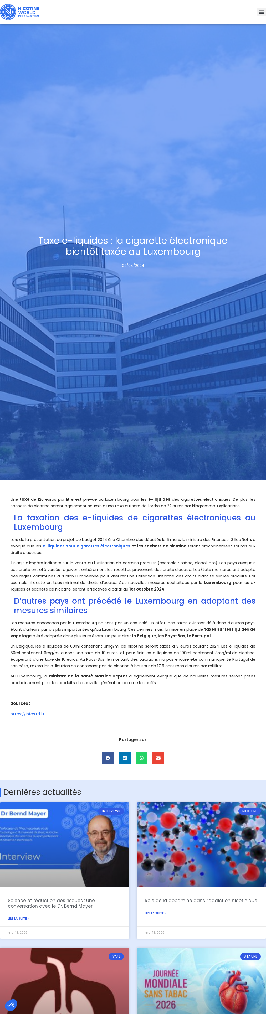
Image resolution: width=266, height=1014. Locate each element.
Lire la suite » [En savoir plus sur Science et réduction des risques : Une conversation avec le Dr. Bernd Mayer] (18, 918)
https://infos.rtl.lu (27, 714)
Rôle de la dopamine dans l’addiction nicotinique (201, 900)
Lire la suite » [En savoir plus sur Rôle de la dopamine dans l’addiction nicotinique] (155, 913)
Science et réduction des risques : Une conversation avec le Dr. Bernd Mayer (51, 903)
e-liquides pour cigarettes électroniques (87, 546)
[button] (261, 12)
